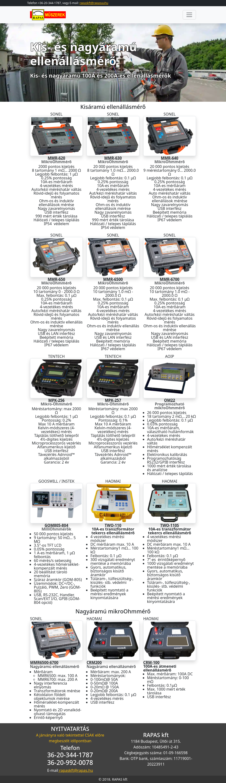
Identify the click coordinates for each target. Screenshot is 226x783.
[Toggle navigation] (189, 15)
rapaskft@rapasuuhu (94, 3)
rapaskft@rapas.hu (75, 770)
